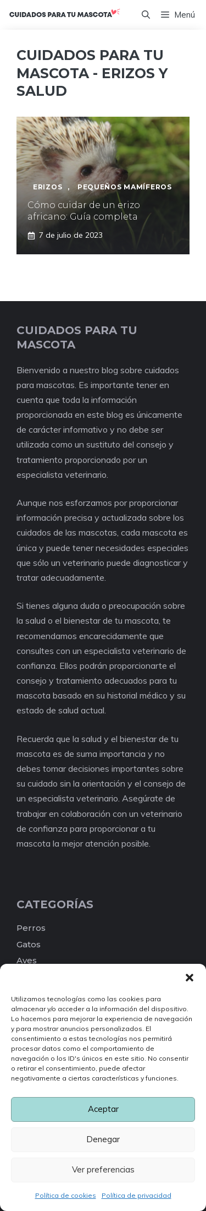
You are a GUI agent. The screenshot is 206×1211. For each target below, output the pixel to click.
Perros (31, 928)
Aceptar (103, 1109)
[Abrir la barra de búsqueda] (145, 15)
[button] (189, 977)
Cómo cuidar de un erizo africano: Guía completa (83, 211)
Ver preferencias (103, 1169)
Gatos (28, 944)
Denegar (103, 1139)
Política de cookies (65, 1195)
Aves (26, 960)
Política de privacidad (136, 1195)
